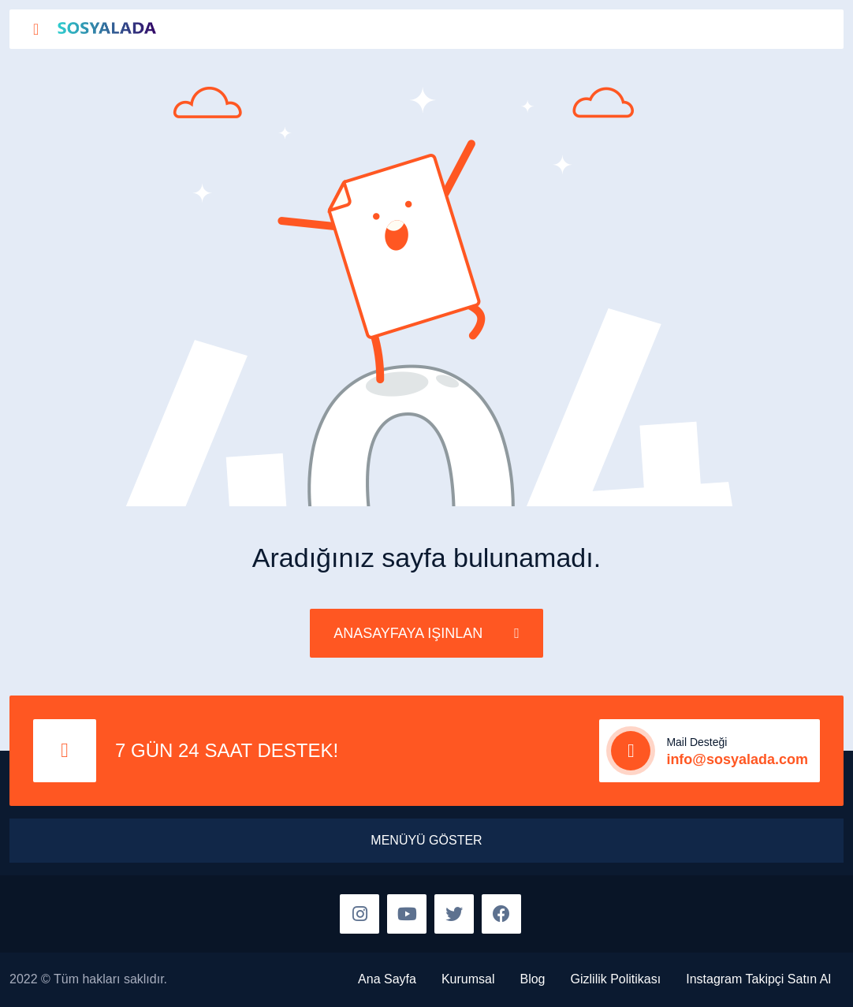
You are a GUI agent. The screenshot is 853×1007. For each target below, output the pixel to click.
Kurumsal (468, 979)
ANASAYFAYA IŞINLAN (426, 633)
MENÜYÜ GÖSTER (426, 840)
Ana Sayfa (387, 979)
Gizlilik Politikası (616, 979)
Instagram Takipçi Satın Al (758, 979)
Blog (532, 979)
